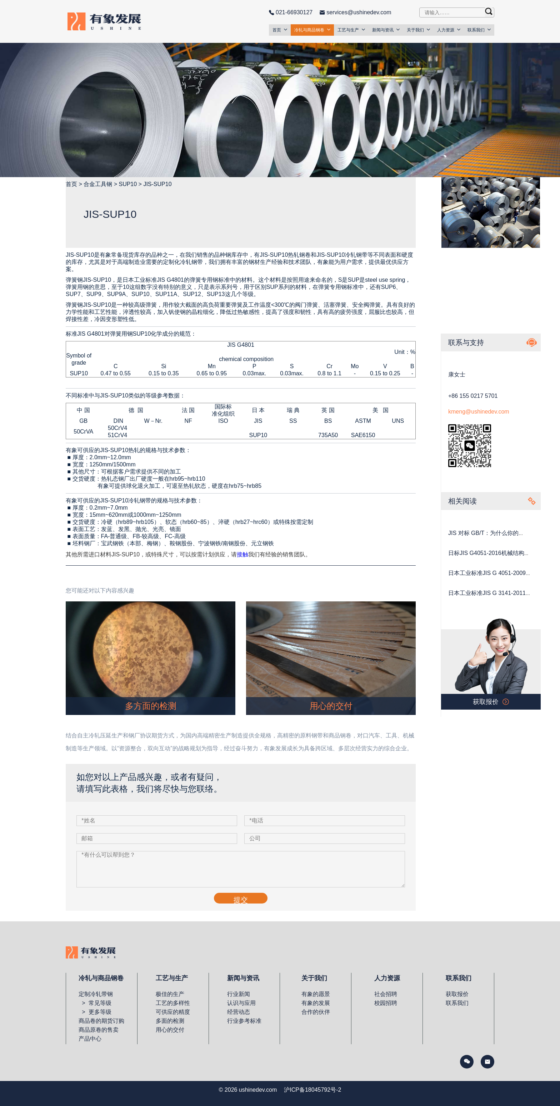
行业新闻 (238, 994)
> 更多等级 (95, 1012)
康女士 (456, 374)
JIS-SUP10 (157, 184)
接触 (242, 554)
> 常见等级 (95, 1003)
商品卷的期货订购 (101, 1021)
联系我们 (479, 29)
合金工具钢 (98, 184)
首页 (279, 29)
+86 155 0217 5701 (473, 396)
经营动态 (238, 1012)
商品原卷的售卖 (99, 1030)
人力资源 (448, 29)
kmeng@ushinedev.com (478, 412)
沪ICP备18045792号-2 (312, 1090)
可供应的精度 (173, 1012)
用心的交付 (170, 1030)
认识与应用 (241, 1003)
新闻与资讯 (386, 29)
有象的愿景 (315, 994)
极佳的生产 (170, 994)
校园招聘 (385, 1003)
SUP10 (128, 184)
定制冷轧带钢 (96, 994)
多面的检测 (170, 1021)
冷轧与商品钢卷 (312, 29)
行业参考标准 (244, 1021)
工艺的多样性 (173, 1003)
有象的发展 (315, 1003)
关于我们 (418, 29)
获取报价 (457, 994)
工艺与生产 (351, 29)
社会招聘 (385, 994)
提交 (241, 900)
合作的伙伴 (315, 1012)
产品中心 (90, 1039)
